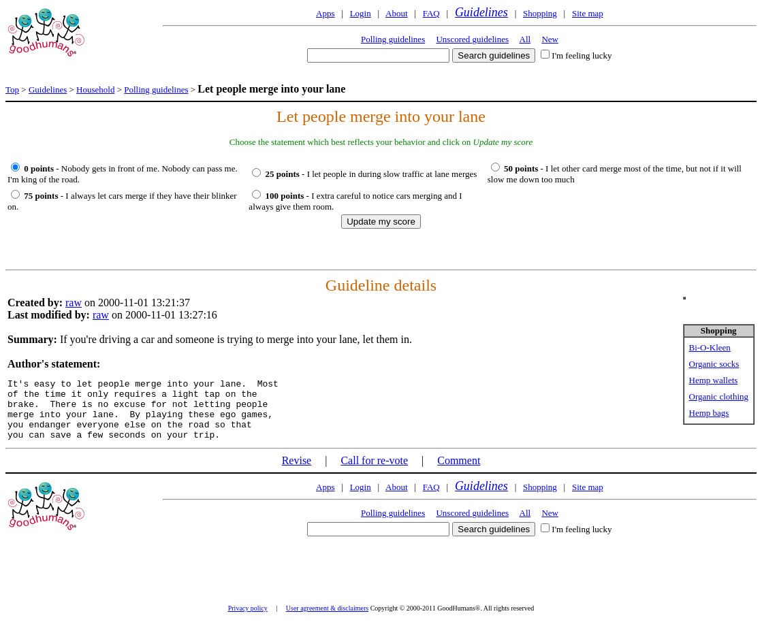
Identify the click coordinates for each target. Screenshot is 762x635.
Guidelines (481, 12)
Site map (587, 13)
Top (12, 89)
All (525, 39)
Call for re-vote (374, 472)
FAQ (431, 13)
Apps (325, 13)
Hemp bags (709, 413)
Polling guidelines (393, 39)
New (549, 39)
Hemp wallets (713, 380)
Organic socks (714, 364)
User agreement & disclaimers (327, 620)
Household (95, 89)
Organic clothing (719, 396)
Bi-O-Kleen (710, 347)
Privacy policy (248, 620)
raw (73, 302)
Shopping (540, 13)
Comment (458, 472)
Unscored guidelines (472, 39)
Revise (297, 472)
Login (360, 13)
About (396, 13)
